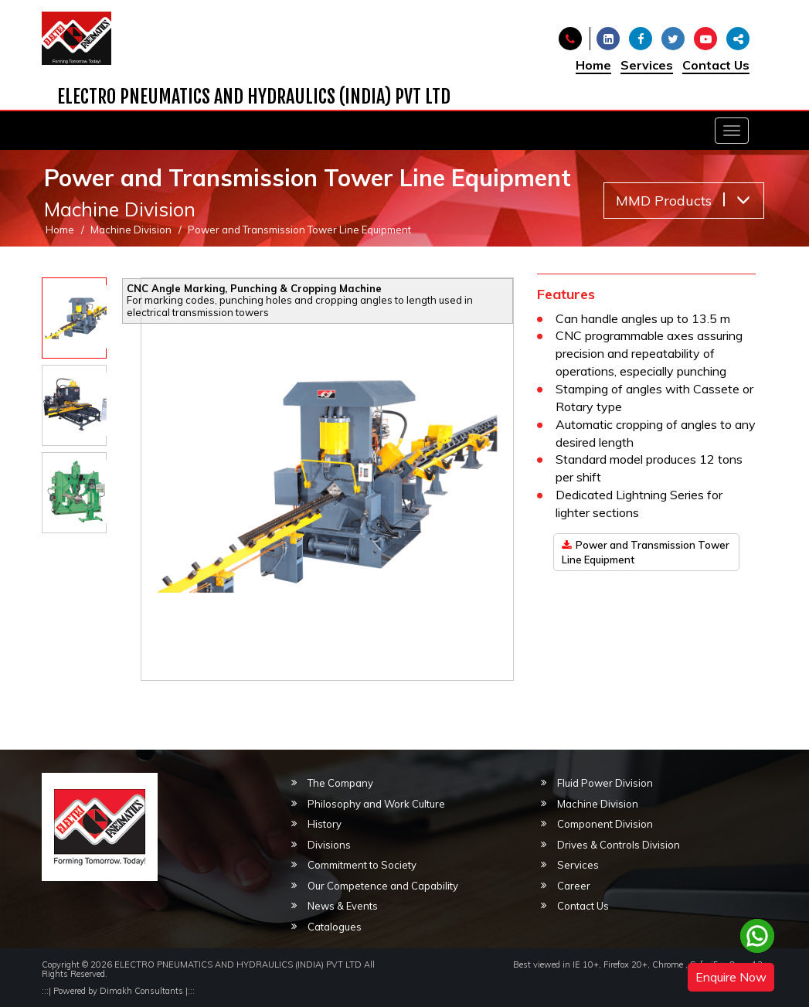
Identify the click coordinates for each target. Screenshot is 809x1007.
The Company (340, 783)
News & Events (343, 906)
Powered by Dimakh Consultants (118, 990)
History (325, 824)
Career (573, 885)
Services (646, 65)
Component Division (605, 824)
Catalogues (335, 926)
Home (593, 65)
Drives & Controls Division (618, 845)
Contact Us (716, 65)
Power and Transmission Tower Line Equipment (645, 552)
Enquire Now (731, 977)
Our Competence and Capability (383, 885)
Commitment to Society (362, 865)
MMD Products (683, 200)
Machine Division (131, 229)
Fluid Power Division (605, 783)
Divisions (329, 845)
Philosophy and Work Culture (376, 804)
